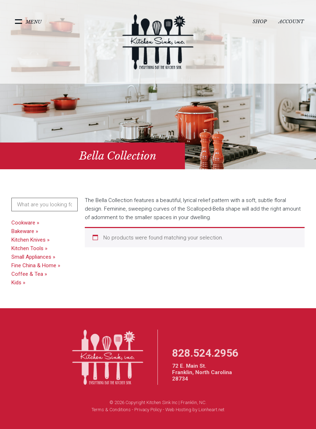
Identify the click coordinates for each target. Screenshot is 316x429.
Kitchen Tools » (29, 248)
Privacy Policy (148, 409)
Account (291, 22)
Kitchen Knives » (30, 240)
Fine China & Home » (35, 265)
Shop (260, 22)
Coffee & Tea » (29, 274)
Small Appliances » (33, 257)
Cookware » (25, 222)
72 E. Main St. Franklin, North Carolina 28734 (202, 372)
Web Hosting (178, 409)
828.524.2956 (205, 353)
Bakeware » (24, 231)
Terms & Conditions (111, 409)
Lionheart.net (211, 409)
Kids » (18, 282)
